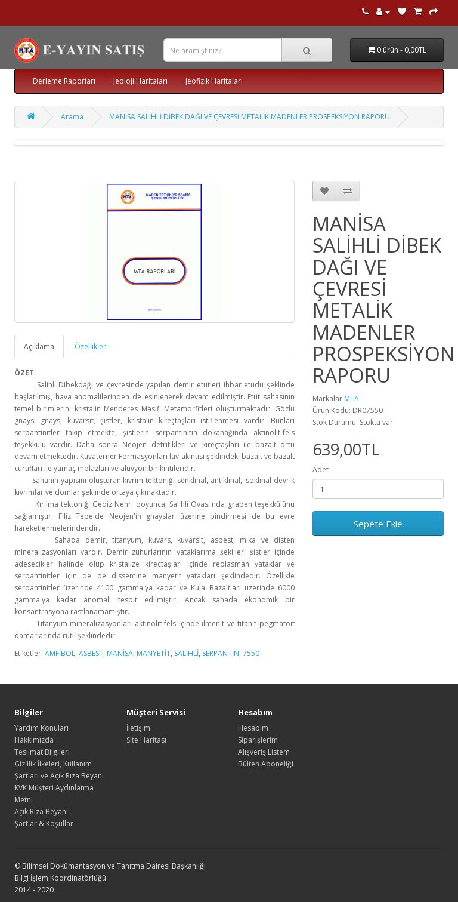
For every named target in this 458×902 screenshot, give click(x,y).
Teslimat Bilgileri (42, 752)
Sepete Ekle (378, 523)
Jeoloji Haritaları (140, 81)
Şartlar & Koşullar (43, 823)
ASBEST (91, 653)
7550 (251, 653)
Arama (72, 117)
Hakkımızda (34, 740)
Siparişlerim (258, 740)
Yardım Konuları (41, 728)
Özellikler (90, 346)
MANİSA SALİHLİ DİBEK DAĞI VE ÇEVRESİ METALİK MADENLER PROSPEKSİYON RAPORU (249, 117)
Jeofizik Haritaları (214, 81)
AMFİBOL (60, 653)
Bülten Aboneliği (265, 764)
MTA (351, 398)
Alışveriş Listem (264, 752)
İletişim (138, 728)
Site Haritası (146, 740)
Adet (320, 469)
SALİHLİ (186, 653)
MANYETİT (154, 653)
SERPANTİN (220, 653)
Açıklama (39, 346)
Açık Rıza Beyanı (41, 811)
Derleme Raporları (64, 81)
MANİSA (120, 653)
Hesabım (253, 728)
